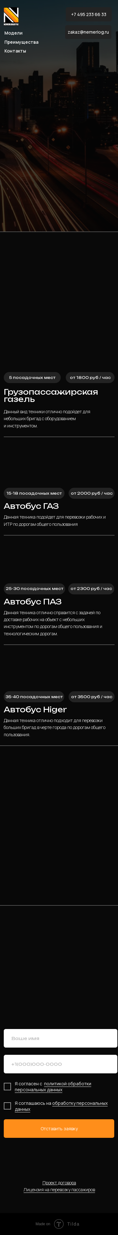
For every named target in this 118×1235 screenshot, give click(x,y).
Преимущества (21, 42)
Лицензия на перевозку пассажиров (59, 1190)
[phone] (60, 1064)
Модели (13, 33)
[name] (60, 1038)
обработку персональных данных (61, 1106)
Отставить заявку (59, 1129)
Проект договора (59, 1183)
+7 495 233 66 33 (88, 14)
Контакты (15, 51)
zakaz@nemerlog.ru (88, 32)
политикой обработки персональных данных (53, 1087)
